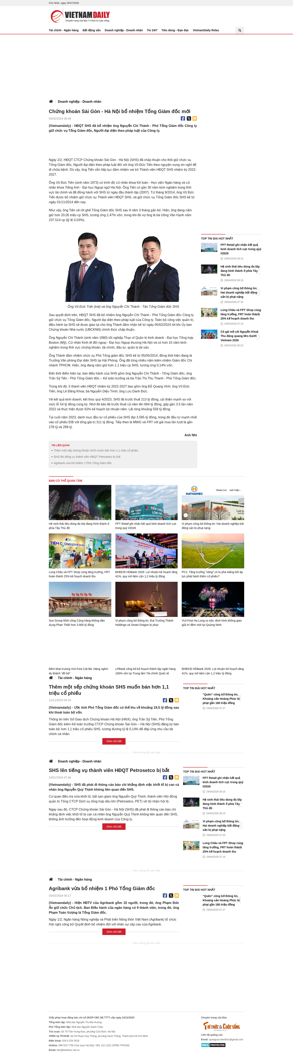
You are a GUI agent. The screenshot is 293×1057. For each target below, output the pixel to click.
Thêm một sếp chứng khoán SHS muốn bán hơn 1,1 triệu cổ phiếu (96, 450)
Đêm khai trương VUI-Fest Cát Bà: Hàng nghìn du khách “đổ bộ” (78, 671)
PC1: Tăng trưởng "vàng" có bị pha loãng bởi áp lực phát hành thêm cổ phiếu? (212, 574)
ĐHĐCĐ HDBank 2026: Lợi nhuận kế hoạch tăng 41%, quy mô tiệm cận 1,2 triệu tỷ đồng (146, 574)
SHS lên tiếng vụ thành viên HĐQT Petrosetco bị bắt (87, 456)
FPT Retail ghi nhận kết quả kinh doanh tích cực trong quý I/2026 (241, 249)
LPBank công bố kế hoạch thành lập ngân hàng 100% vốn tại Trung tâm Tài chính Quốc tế (145, 671)
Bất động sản (92, 30)
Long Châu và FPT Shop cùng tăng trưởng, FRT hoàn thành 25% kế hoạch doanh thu (241, 314)
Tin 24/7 (152, 30)
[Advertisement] (146, 64)
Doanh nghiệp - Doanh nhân (124, 30)
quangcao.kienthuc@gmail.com (226, 1039)
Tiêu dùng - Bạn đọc (175, 30)
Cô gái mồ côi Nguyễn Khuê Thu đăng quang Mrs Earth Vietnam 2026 (239, 336)
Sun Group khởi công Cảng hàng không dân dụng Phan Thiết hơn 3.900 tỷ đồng (77, 622)
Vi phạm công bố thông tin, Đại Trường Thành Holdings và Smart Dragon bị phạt (144, 622)
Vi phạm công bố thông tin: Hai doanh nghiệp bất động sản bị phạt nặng (239, 292)
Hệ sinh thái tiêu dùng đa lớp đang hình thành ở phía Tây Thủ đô (240, 271)
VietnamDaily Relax (206, 30)
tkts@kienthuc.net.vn (68, 1049)
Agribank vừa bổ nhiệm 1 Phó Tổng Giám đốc (83, 463)
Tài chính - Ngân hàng (64, 30)
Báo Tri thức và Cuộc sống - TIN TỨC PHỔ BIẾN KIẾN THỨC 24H (79, 16)
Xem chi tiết (113, 741)
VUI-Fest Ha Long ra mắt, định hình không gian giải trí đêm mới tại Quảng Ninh (212, 622)
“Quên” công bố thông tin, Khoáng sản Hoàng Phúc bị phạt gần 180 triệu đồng (221, 698)
